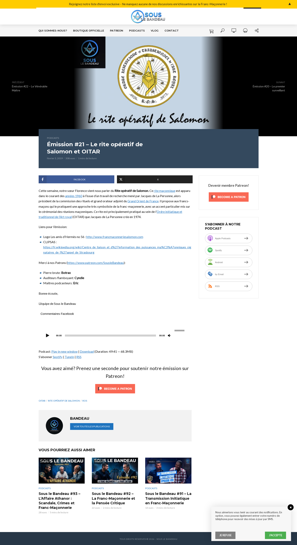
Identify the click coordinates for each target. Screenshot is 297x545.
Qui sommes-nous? (52, 30)
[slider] (110, 336)
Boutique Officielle (88, 30)
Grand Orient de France (143, 201)
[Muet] (169, 336)
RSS (79, 357)
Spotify (58, 357)
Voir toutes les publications (92, 426)
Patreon (116, 30)
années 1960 (73, 196)
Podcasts (137, 30)
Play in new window (64, 351)
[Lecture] (48, 336)
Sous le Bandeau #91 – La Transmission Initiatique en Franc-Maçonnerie (167, 498)
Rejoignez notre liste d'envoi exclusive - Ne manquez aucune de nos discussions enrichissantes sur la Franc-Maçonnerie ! (114, 4)
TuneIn (69, 357)
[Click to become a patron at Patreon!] (115, 388)
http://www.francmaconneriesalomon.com (115, 237)
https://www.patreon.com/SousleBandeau (96, 263)
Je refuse (225, 535)
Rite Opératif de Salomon (64, 400)
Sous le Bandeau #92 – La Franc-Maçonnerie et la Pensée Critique (114, 498)
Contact (172, 30)
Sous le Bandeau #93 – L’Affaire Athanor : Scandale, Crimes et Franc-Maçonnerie (62, 500)
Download (87, 351)
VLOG (155, 30)
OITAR (42, 400)
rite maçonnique (164, 191)
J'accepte (275, 535)
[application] (115, 335)
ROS (84, 400)
